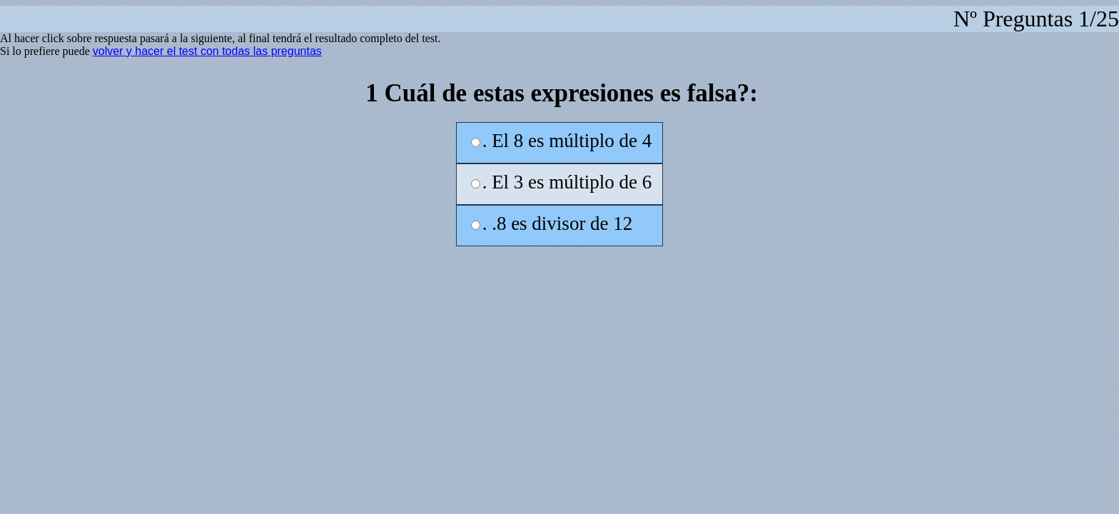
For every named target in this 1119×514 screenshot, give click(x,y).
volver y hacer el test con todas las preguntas (207, 51)
